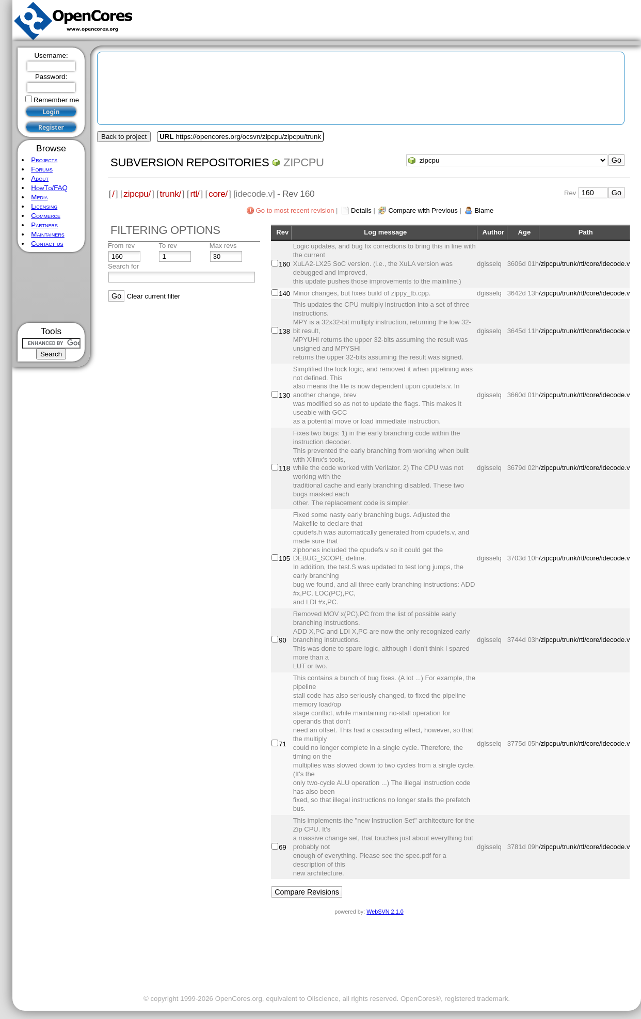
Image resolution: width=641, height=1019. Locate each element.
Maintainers (47, 234)
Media (39, 197)
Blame (483, 210)
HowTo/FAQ (49, 188)
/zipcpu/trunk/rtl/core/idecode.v (584, 264)
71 (282, 744)
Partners (44, 225)
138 (284, 331)
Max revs (223, 245)
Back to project (124, 136)
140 (284, 293)
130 (284, 395)
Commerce (45, 216)
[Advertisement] (51, 287)
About (40, 178)
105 (284, 558)
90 (282, 640)
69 (282, 847)
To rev (167, 245)
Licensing (44, 206)
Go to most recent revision (295, 210)
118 (284, 468)
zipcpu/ (137, 194)
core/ (218, 194)
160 (284, 264)
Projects (44, 160)
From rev (121, 245)
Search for (123, 266)
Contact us (47, 243)
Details (361, 210)
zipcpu (303, 162)
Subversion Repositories (189, 162)
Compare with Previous (422, 210)
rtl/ (195, 194)
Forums (42, 169)
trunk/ (170, 194)
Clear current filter (153, 296)
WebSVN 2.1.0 (384, 911)
